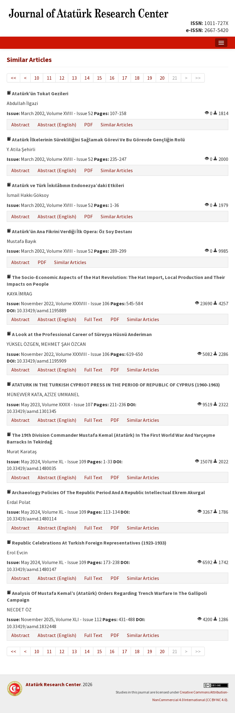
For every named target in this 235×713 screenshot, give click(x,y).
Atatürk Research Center (53, 684)
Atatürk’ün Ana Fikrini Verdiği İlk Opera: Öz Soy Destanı (69, 231)
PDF (88, 124)
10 (36, 78)
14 (86, 78)
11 (49, 78)
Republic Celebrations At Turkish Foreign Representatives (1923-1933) (86, 543)
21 (174, 78)
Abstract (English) (57, 124)
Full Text (93, 319)
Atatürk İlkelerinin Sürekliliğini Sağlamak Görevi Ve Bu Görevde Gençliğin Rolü (96, 139)
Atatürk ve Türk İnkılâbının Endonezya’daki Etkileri (65, 185)
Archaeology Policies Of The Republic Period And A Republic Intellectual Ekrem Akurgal (106, 492)
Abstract (20, 124)
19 (149, 78)
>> (198, 78)
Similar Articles (117, 124)
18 (137, 78)
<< (13, 78)
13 (74, 78)
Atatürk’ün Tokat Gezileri (37, 93)
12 (61, 78)
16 (112, 78)
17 (124, 78)
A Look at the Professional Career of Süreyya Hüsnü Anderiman (79, 334)
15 (99, 78)
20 (162, 78)
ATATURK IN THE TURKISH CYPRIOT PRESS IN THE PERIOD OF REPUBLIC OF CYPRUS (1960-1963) (113, 385)
